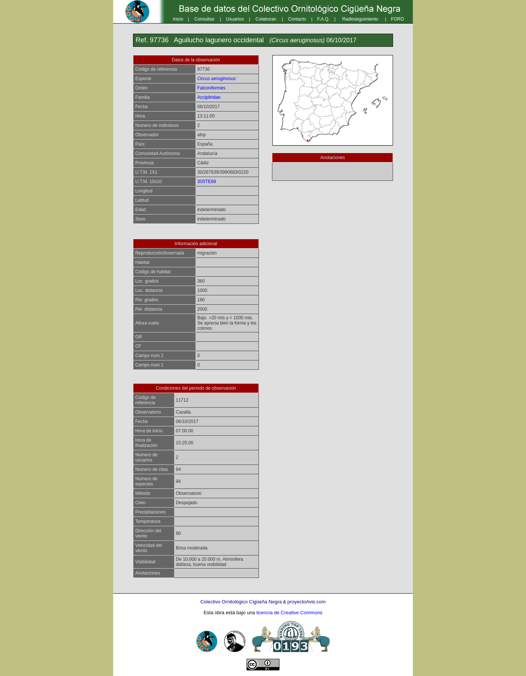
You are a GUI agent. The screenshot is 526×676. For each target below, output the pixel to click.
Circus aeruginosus (216, 78)
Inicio (178, 19)
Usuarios (235, 19)
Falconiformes (211, 88)
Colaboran (266, 19)
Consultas (204, 19)
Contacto (297, 19)
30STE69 (206, 181)
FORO (397, 19)
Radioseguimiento (360, 19)
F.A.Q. (323, 19)
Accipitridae (208, 97)
